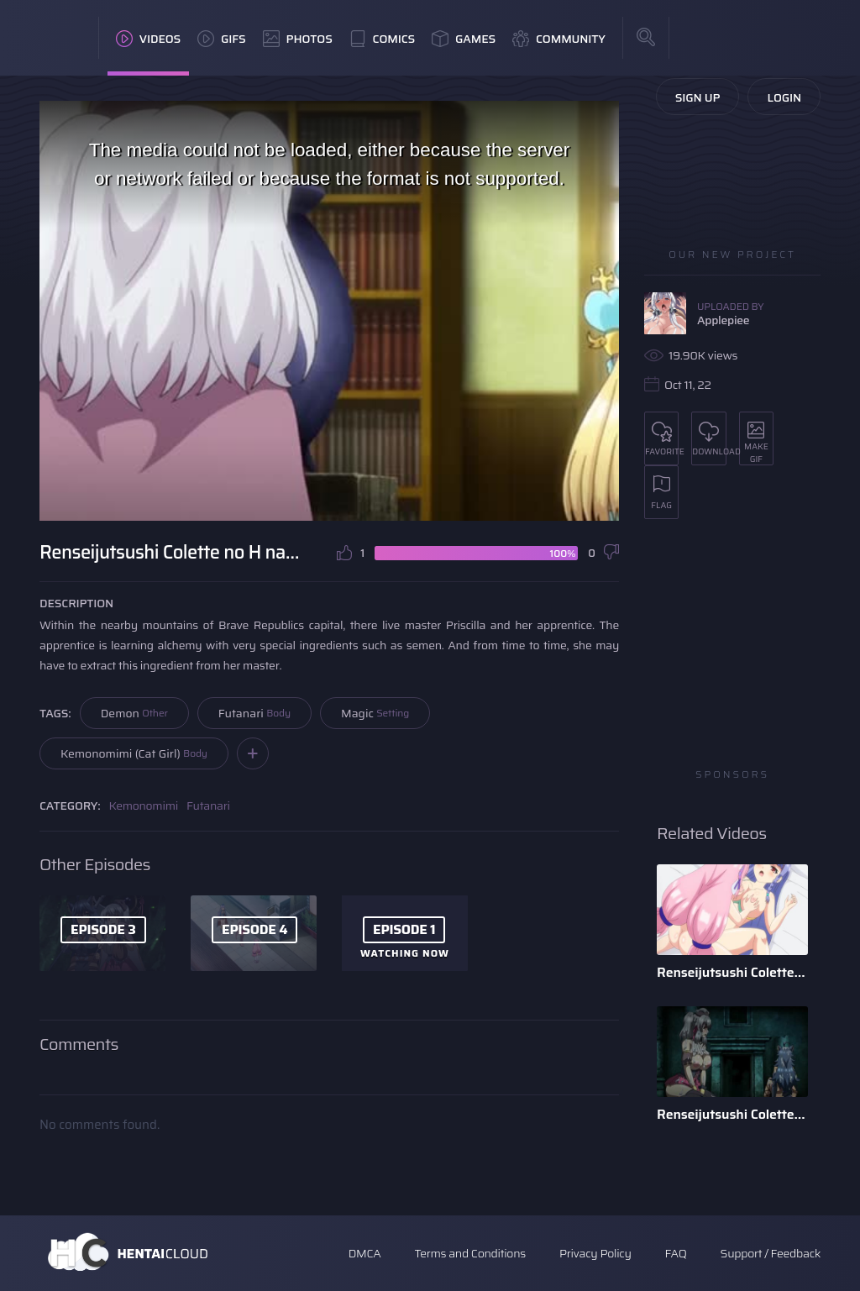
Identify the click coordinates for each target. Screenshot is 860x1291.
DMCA (365, 1253)
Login (784, 97)
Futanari (254, 713)
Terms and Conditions (469, 1253)
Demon (134, 713)
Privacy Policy (595, 1253)
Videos (148, 38)
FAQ (676, 1253)
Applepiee (723, 320)
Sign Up (698, 97)
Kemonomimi (143, 805)
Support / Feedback (771, 1253)
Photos (298, 38)
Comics (382, 38)
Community (559, 38)
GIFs (221, 38)
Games (464, 38)
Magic (375, 713)
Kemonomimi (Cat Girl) (133, 753)
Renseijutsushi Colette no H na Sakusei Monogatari (732, 972)
